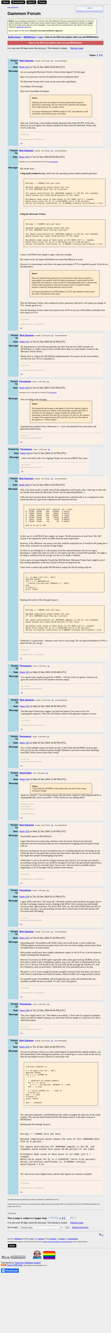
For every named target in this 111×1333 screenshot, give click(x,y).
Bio (52, 61)
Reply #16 (24, 157)
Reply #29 (24, 1068)
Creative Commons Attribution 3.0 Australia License (57, 1277)
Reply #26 (24, 918)
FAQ (100, 11)
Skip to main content (13, 7)
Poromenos (53, 402)
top (101, 1270)
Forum (42, 2)
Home (6, 2)
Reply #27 (24, 959)
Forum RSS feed (14, 1300)
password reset (22, 27)
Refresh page (77, 48)
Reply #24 (24, 801)
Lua (40, 37)
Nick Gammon (53, 162)
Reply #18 (24, 397)
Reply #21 (24, 694)
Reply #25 (24, 853)
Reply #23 (24, 764)
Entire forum (14, 37)
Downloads (18, 2)
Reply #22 (24, 728)
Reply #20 (24, 494)
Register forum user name (85, 11)
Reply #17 (24, 351)
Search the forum (80, 1262)
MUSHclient (30, 37)
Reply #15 (24, 67)
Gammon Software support (28, 1298)
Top (21, 143)
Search (31, 2)
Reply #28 (24, 1032)
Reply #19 (25, 463)
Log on (89, 8)
